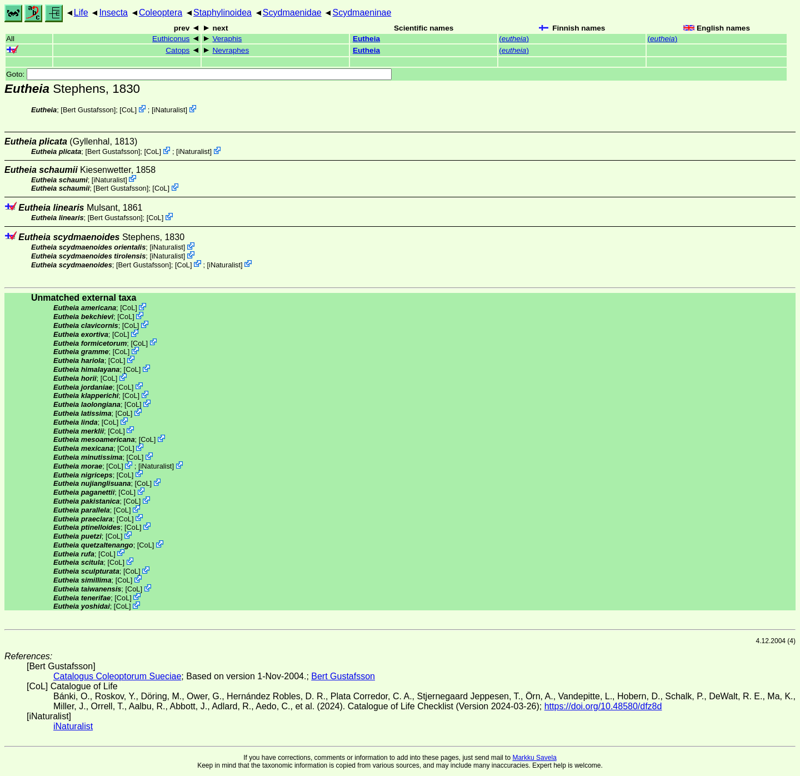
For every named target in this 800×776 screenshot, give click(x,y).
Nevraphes (230, 50)
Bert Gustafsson (88, 110)
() (514, 38)
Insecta (113, 12)
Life (81, 12)
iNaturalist (170, 110)
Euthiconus (170, 38)
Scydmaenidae (292, 12)
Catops (177, 50)
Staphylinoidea (222, 12)
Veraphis (227, 38)
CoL (128, 110)
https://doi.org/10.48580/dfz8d (603, 706)
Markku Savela (534, 758)
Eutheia (366, 38)
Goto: (199, 74)
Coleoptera (160, 12)
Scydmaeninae (362, 12)
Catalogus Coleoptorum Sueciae (117, 676)
